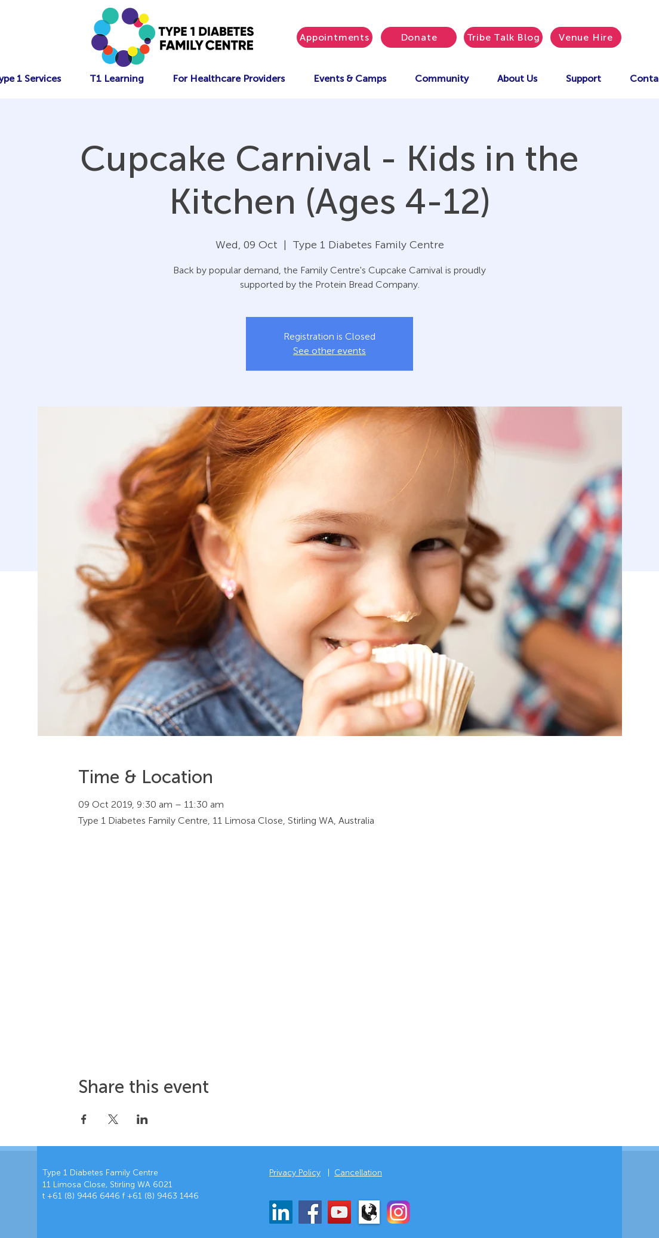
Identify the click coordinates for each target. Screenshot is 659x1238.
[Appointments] (334, 37)
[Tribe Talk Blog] (503, 37)
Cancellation (358, 1173)
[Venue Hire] (585, 37)
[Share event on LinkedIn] (142, 1119)
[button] (350, 78)
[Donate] (419, 37)
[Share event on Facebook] (84, 1119)
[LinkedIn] (280, 1212)
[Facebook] (310, 1212)
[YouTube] (339, 1212)
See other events (329, 350)
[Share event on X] (113, 1119)
